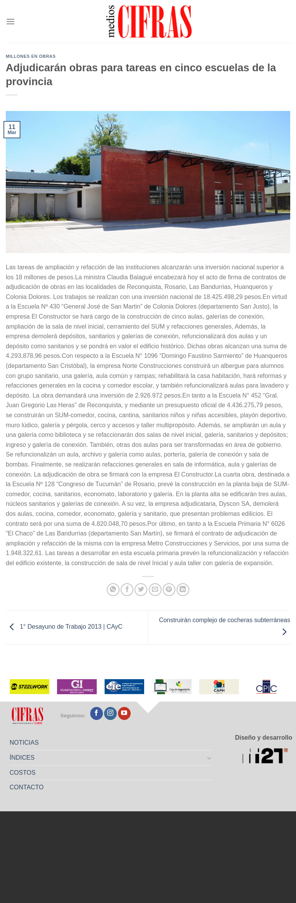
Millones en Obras (31, 56)
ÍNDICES (22, 757)
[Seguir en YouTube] (124, 713)
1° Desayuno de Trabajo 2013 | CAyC (64, 627)
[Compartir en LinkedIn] (183, 589)
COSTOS (22, 772)
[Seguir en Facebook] (96, 713)
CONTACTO (27, 787)
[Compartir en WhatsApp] (113, 589)
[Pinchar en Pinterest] (169, 589)
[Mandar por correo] (155, 589)
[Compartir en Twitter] (141, 589)
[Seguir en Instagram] (110, 713)
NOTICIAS (24, 742)
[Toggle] (210, 757)
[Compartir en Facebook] (127, 589)
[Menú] (10, 21)
